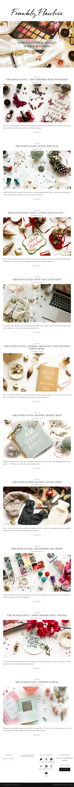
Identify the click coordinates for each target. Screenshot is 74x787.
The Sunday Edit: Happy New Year (37, 146)
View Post (37, 132)
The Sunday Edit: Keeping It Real (37, 682)
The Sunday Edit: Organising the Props (37, 548)
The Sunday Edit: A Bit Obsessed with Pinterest (37, 79)
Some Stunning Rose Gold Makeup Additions (37, 44)
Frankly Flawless (37, 12)
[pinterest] (46, 767)
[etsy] (51, 767)
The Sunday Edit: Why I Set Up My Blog (37, 279)
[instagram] (46, 760)
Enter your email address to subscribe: (65, 759)
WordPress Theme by (63, 784)
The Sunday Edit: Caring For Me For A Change (37, 615)
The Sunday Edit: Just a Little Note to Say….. (37, 212)
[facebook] (51, 760)
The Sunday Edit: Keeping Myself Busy (37, 415)
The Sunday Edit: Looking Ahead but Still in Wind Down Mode (37, 347)
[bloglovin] (41, 767)
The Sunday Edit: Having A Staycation (37, 482)
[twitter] (41, 760)
